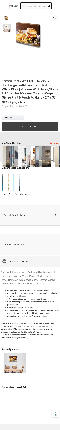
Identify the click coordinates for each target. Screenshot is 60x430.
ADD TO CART (30, 126)
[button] (30, 261)
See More (54, 143)
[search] (49, 5)
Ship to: (14, 106)
